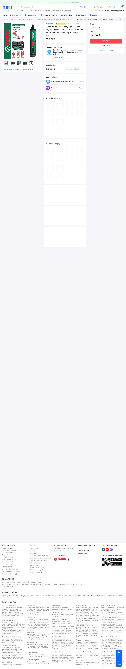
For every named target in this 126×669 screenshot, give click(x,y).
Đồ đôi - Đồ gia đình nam (39, 624)
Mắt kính (67, 614)
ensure (37, 595)
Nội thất (60, 642)
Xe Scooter (91, 655)
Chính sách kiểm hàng (8, 562)
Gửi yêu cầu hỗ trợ (7, 555)
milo (55, 595)
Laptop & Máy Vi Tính (90, 617)
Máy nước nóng (111, 612)
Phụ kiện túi (44, 656)
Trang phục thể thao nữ (107, 619)
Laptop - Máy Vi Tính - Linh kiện (63, 626)
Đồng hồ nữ (61, 621)
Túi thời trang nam (33, 660)
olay (105, 595)
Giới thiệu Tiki (34, 548)
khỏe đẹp (41, 11)
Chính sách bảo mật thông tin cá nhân (40, 558)
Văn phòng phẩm (91, 662)
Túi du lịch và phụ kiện (61, 607)
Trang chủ (100, 7)
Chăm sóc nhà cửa (12, 633)
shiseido (4, 597)
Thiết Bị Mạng (61, 632)
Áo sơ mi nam (38, 621)
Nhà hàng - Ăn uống (85, 645)
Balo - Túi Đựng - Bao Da (112, 643)
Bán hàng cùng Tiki (59, 551)
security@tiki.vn (16, 574)
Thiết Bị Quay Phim (111, 647)
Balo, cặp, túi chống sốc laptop (63, 608)
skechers (60, 595)
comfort (115, 595)
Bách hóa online (84, 615)
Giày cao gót (30, 634)
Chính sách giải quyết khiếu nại (39, 560)
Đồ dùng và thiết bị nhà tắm (63, 643)
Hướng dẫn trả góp (7, 566)
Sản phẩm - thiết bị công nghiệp (87, 617)
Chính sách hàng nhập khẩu (10, 569)
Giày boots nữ (33, 637)
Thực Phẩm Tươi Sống (9, 620)
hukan (16, 597)
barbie (28, 595)
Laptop (67, 633)
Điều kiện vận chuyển (36, 572)
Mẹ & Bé (87, 614)
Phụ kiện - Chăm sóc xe (83, 654)
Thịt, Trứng (11, 622)
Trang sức (54, 621)
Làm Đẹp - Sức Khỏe (9, 645)
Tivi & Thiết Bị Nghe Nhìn (86, 619)
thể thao (58, 11)
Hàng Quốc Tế (81, 605)
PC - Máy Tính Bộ (59, 633)
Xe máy (82, 655)
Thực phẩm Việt (16, 624)
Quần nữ (38, 607)
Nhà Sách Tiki (81, 660)
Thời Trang (91, 607)
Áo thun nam (30, 619)
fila (23, 597)
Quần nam (38, 619)
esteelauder (14, 595)
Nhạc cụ (65, 647)
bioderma (47, 595)
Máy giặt (106, 610)
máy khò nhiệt (66, 11)
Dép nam (35, 646)
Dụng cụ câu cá (109, 625)
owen (32, 595)
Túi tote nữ (37, 656)
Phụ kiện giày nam (35, 647)
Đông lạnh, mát (14, 625)
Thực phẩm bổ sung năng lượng (112, 631)
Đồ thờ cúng (58, 647)
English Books (86, 664)
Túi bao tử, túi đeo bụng (42, 663)
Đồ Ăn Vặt (58, 658)
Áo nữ (28, 607)
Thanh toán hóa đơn (82, 642)
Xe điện (93, 654)
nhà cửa (47, 11)
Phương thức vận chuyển (9, 559)
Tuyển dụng (33, 553)
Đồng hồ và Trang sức (59, 619)
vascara (4, 595)
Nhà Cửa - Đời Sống (58, 637)
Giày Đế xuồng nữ (38, 639)
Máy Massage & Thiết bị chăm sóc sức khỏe (13, 651)
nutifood (74, 595)
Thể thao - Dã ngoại (84, 610)
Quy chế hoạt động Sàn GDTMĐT (63, 548)
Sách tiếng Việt (80, 662)
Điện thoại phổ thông (11, 640)
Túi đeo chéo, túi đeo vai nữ (35, 655)
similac (110, 595)
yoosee (101, 595)
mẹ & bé (34, 11)
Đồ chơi (19, 607)
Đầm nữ (33, 607)
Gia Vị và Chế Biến (60, 657)
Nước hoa (8, 657)
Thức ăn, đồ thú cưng (11, 632)
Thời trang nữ (31, 605)
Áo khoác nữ (40, 609)
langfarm (10, 597)
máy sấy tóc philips (113, 655)
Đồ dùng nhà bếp (7, 664)
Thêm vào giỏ (106, 45)
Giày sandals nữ (36, 636)
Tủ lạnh (107, 609)
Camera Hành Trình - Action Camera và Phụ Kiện (112, 642)
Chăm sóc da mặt (7, 647)
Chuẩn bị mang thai (11, 617)
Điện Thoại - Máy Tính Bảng (11, 637)
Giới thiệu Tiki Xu (34, 565)
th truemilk (22, 595)
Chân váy (38, 610)
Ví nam (29, 662)
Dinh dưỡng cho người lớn (12, 614)
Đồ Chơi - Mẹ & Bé (8, 605)
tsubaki (27, 597)
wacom (90, 595)
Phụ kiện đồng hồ (60, 623)
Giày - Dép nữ (31, 632)
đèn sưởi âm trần (109, 665)
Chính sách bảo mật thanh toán (39, 555)
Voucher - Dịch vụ (82, 640)
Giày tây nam (39, 644)
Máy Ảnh (116, 648)
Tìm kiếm (83, 7)
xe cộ (28, 11)
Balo (53, 607)
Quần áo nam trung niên (37, 627)
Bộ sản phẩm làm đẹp (12, 657)
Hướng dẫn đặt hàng (7, 557)
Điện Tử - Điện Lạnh (108, 605)
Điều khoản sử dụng (35, 563)
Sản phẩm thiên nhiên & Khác (12, 653)
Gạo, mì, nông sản (11, 627)
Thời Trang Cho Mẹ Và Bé (9, 607)
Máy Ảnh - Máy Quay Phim (110, 637)
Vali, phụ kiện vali (69, 609)
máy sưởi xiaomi (114, 660)
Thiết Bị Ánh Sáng (112, 640)
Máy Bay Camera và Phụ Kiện (112, 647)
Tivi (105, 612)
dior (8, 595)
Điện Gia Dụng (7, 662)
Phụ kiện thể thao (112, 622)
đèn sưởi (109, 654)
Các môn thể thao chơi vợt (112, 628)
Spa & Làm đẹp (88, 643)
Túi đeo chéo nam (37, 662)
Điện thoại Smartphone (8, 639)
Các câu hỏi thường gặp (8, 552)
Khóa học (91, 642)
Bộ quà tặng (59, 662)
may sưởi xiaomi (110, 658)
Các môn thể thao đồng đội (112, 627)
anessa (95, 595)
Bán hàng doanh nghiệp (37, 570)
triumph (69, 595)
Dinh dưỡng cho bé (10, 612)
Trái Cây (4, 622)
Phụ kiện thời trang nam (62, 615)
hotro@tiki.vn (16, 571)
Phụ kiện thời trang (58, 612)
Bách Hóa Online (57, 652)
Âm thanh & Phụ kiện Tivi (108, 607)
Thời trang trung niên (36, 614)
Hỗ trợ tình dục (16, 657)
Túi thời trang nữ (32, 652)
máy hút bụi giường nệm (111, 661)
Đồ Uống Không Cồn (62, 660)
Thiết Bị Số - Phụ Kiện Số (84, 625)
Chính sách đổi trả (7, 564)
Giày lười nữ (41, 637)
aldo (65, 595)
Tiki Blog (32, 551)
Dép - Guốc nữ (39, 634)
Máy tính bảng (10, 642)
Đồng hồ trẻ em (70, 623)
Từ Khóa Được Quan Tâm (109, 652)
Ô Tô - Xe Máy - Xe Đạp (84, 652)
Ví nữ (45, 655)
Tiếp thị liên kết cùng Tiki (37, 567)
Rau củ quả (8, 624)
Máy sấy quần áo (110, 614)
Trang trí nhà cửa (56, 639)
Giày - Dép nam (32, 642)
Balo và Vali (56, 605)
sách (53, 11)
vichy (20, 597)
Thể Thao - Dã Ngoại (108, 617)
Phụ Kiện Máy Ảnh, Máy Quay (109, 639)
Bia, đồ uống (8, 629)
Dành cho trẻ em (10, 630)
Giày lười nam (30, 644)
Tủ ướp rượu (119, 614)
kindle (80, 595)
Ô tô (86, 655)
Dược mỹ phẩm (17, 658)
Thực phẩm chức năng (11, 649)
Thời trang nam (32, 617)
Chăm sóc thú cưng (57, 654)
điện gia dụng (21, 11)
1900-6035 (10, 548)
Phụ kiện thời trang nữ (58, 614)
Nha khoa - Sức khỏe (87, 647)
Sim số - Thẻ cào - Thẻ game (90, 648)
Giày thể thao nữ (115, 630)
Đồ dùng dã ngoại (112, 621)
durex (41, 595)
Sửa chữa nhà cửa (60, 640)
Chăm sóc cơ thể (10, 651)
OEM (77, 24)
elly (52, 595)
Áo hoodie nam (34, 622)
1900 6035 (10, 587)
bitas (119, 595)
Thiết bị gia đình (17, 664)
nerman (85, 595)
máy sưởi (103, 654)
